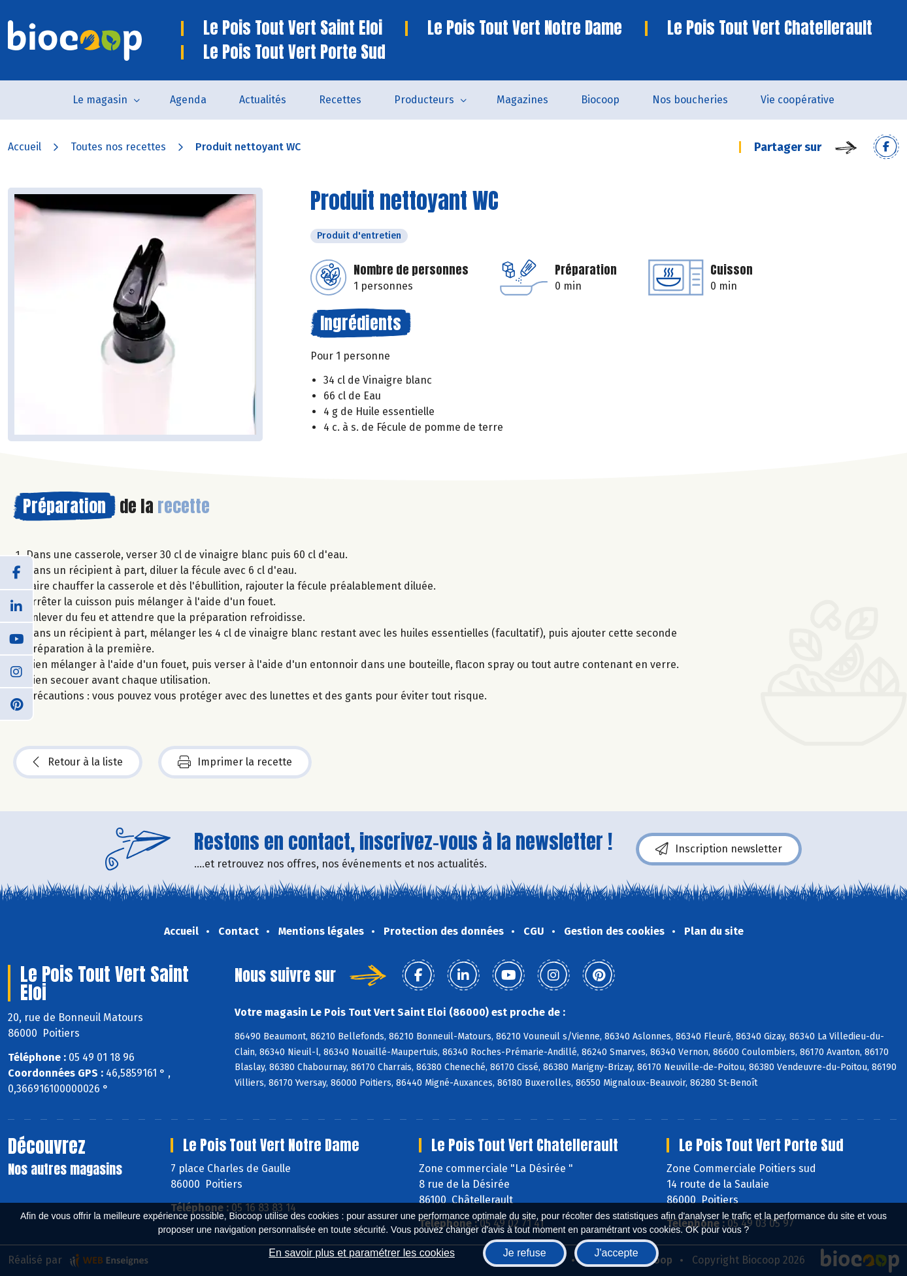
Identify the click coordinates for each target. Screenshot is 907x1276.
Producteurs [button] (424, 99)
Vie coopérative (797, 99)
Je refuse (524, 1252)
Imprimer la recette (235, 762)
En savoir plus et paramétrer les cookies (362, 1252)
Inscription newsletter (718, 849)
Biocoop (600, 99)
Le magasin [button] (100, 99)
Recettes (340, 99)
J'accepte (616, 1252)
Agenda (188, 99)
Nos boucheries (690, 99)
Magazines (522, 99)
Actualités (262, 99)
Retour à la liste (78, 762)
